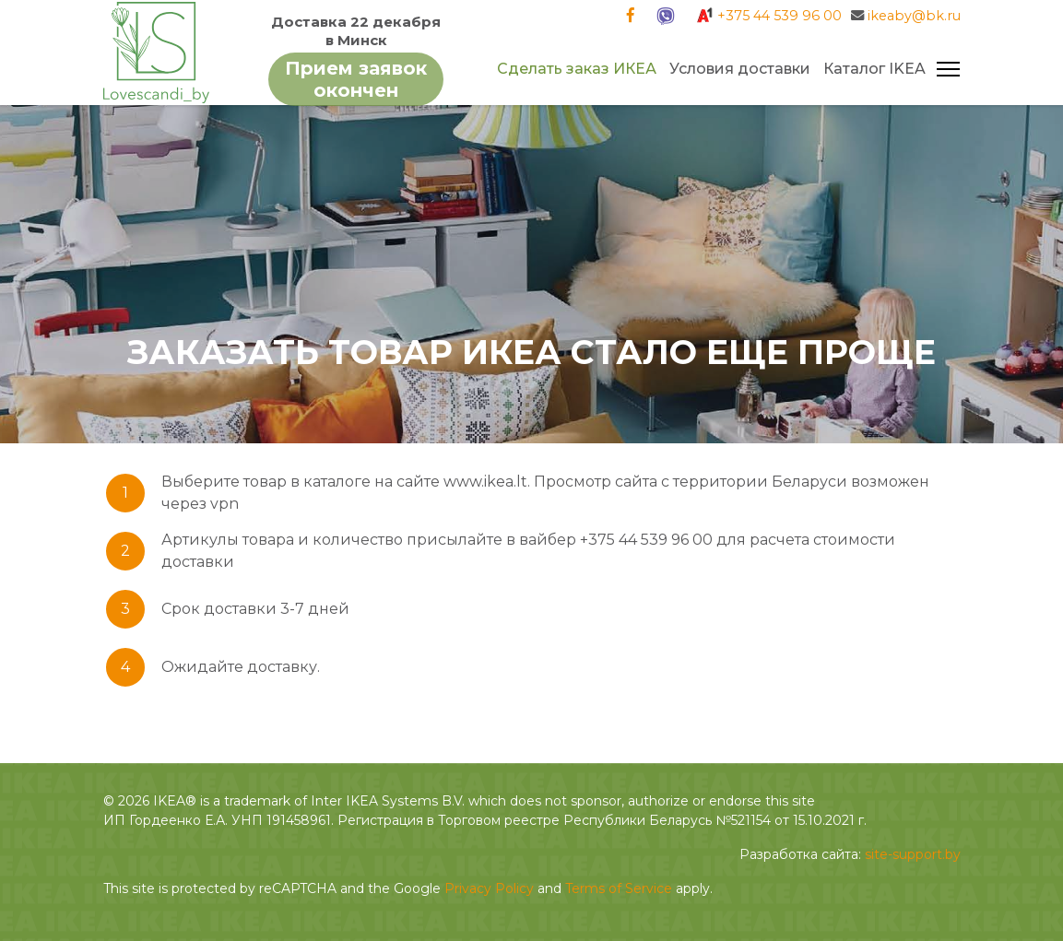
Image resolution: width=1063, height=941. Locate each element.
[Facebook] (630, 15)
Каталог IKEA (874, 68)
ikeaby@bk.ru (914, 15)
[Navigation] (948, 69)
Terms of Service (618, 888)
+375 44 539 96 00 (779, 15)
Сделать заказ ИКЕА (576, 68)
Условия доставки (739, 68)
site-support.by (913, 854)
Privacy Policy (489, 888)
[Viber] (665, 15)
